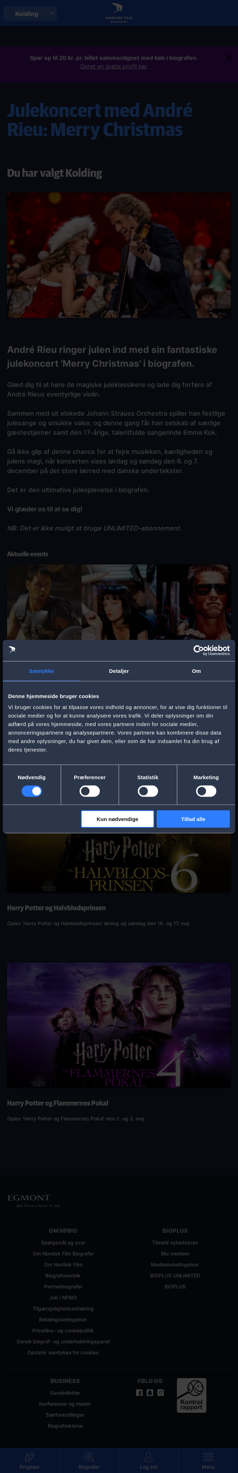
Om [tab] (196, 671)
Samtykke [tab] (41, 671)
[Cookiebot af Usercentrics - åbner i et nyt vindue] (199, 650)
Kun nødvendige (118, 819)
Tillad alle (193, 819)
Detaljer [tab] (119, 671)
